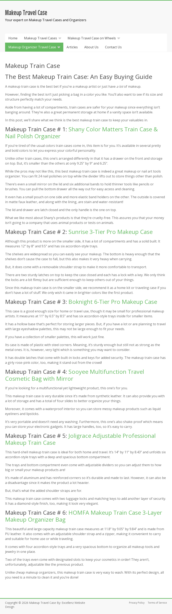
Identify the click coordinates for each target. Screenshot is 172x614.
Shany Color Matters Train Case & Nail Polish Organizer (81, 132)
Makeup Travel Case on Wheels (92, 38)
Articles (72, 47)
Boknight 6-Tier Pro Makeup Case (112, 301)
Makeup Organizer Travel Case (32, 47)
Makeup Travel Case (26, 12)
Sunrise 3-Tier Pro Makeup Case (110, 232)
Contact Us (113, 47)
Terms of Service (157, 602)
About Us (91, 47)
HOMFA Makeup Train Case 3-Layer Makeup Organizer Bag (83, 516)
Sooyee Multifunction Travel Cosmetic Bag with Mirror (74, 375)
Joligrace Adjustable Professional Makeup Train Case (80, 439)
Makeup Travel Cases (40, 38)
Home (13, 38)
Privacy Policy (137, 602)
